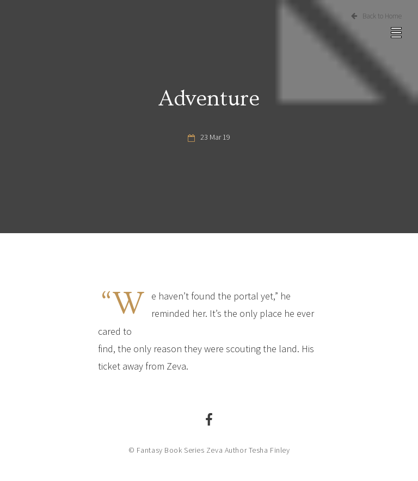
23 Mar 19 (215, 137)
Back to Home (376, 16)
